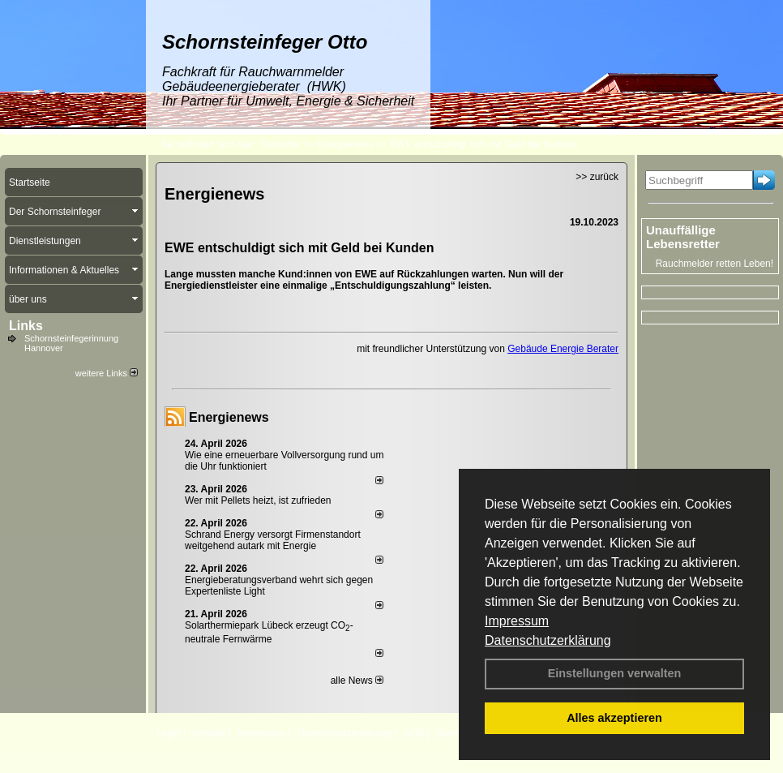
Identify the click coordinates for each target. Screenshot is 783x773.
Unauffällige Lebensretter (683, 237)
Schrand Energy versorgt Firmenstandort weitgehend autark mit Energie (273, 540)
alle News (357, 680)
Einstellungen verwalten (615, 673)
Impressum (517, 621)
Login (168, 733)
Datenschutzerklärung (548, 640)
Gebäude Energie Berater (562, 348)
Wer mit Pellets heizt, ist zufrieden (258, 500)
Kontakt (208, 733)
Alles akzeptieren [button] (614, 717)
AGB (414, 733)
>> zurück (596, 177)
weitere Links (106, 373)
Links (26, 326)
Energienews (229, 417)
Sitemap (454, 733)
